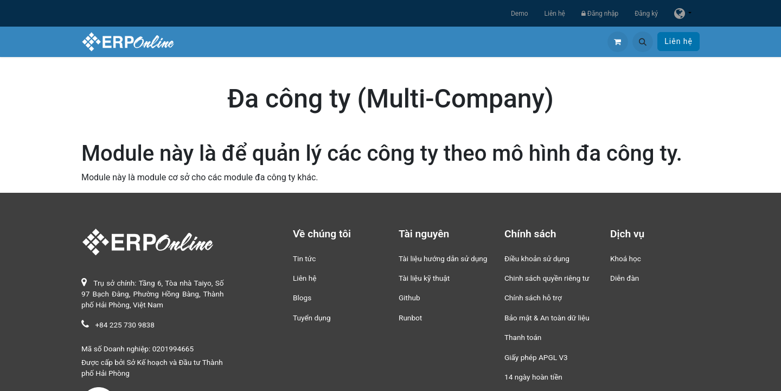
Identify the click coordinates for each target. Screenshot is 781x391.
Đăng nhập (599, 13)
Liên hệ (555, 13)
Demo (519, 13)
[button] (642, 41)
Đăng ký (646, 13)
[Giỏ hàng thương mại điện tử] (617, 41)
